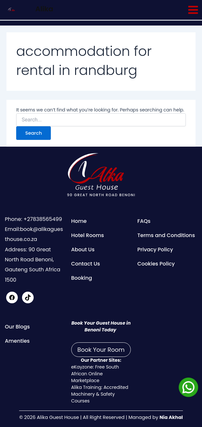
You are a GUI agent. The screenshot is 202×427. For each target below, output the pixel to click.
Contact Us (85, 263)
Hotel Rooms (87, 235)
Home (79, 221)
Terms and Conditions (166, 235)
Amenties (17, 341)
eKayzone (82, 367)
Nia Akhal (171, 417)
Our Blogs (17, 326)
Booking (81, 278)
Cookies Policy (156, 263)
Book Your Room (101, 350)
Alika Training (86, 387)
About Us (83, 249)
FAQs (144, 221)
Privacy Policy (155, 249)
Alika (44, 9)
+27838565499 (42, 219)
